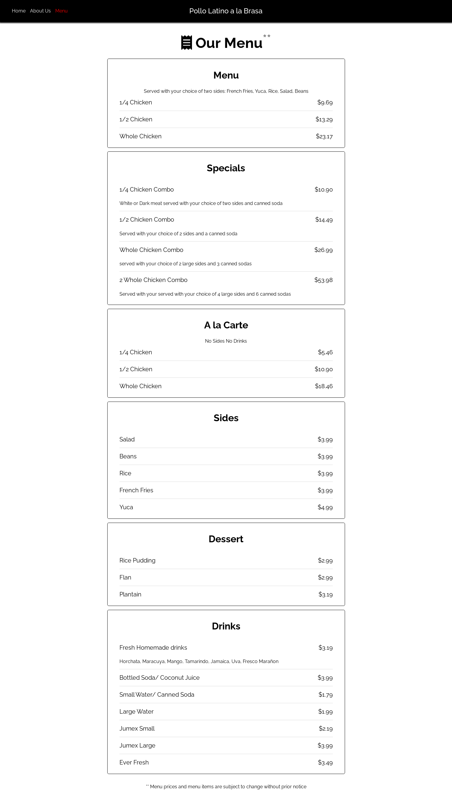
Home (19, 11)
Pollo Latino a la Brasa (225, 11)
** (267, 39)
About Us (40, 11)
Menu (61, 11)
